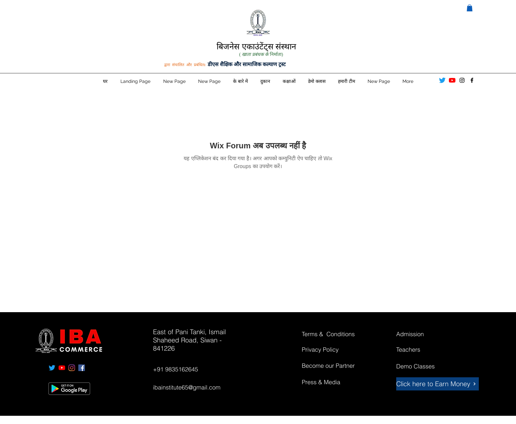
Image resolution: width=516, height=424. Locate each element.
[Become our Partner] (336, 365)
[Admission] (419, 334)
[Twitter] (442, 80)
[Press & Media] (325, 382)
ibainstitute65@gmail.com (186, 387)
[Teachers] (419, 349)
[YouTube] (452, 80)
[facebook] (472, 80)
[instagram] (462, 80)
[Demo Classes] (419, 366)
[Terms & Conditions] (333, 334)
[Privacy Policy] (325, 349)
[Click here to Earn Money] (437, 383)
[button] (470, 8)
